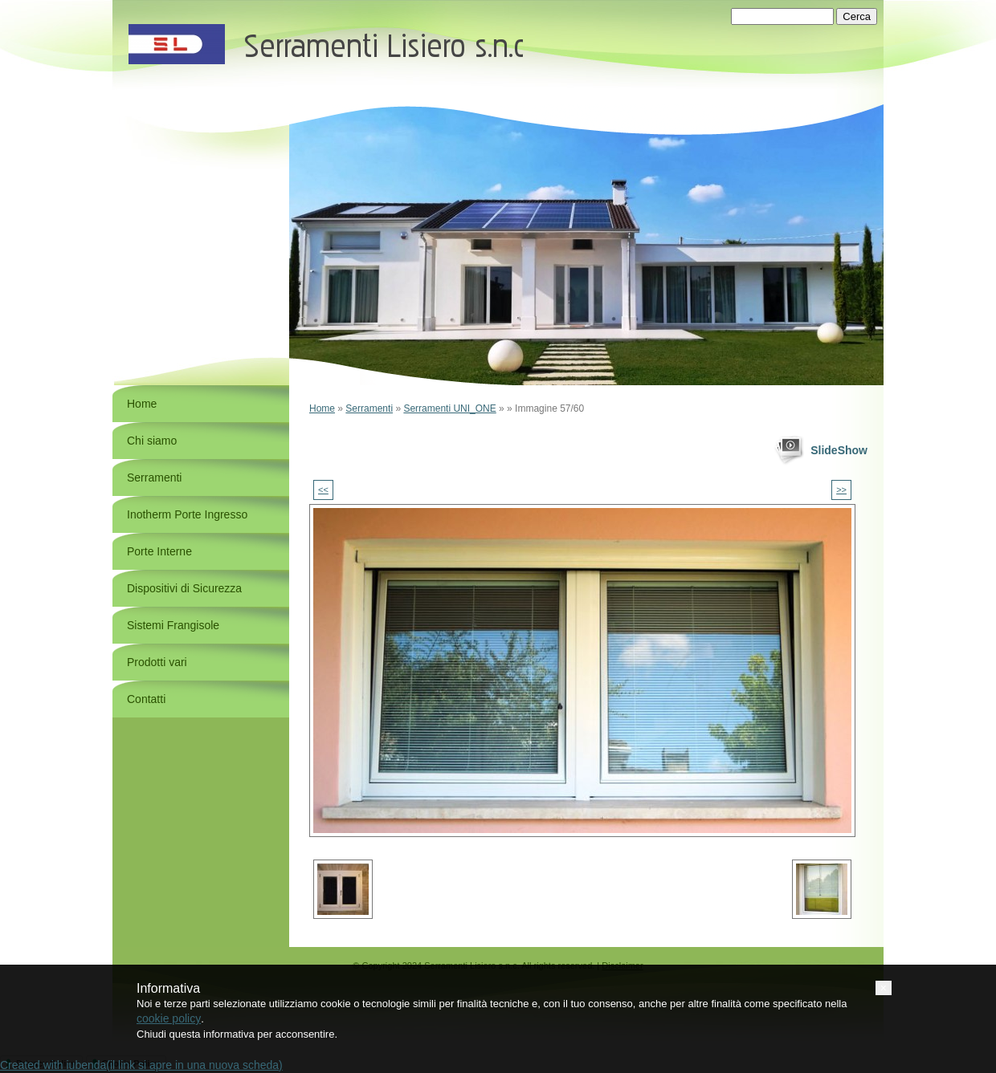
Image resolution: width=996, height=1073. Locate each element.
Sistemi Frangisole (173, 625)
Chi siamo (152, 440)
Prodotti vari (157, 662)
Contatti (146, 699)
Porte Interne (159, 551)
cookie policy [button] (169, 1018)
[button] (884, 988)
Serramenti (369, 408)
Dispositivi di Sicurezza (184, 588)
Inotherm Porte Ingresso (187, 514)
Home (322, 408)
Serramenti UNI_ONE (449, 408)
